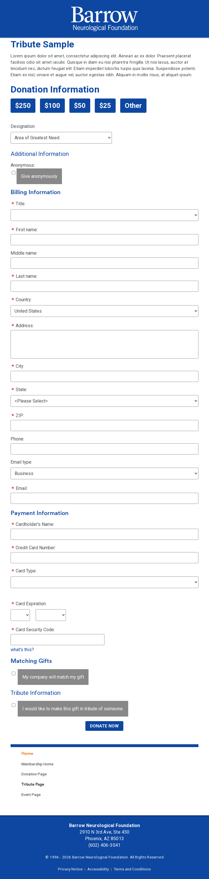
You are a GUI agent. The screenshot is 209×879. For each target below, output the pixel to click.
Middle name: (24, 253)
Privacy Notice (70, 869)
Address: (25, 325)
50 (82, 106)
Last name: (26, 276)
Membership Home (37, 764)
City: (20, 366)
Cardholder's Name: (35, 524)
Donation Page (34, 774)
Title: (20, 203)
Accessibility (98, 869)
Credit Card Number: (36, 547)
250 (25, 106)
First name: (27, 229)
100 (54, 106)
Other (133, 106)
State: (21, 389)
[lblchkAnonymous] (13, 172)
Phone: (17, 439)
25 (107, 106)
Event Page (31, 794)
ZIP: (20, 415)
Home (27, 753)
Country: (24, 299)
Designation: (23, 126)
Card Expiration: (31, 603)
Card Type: (26, 571)
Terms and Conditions (132, 869)
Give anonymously (39, 176)
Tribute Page (32, 784)
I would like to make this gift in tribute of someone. (73, 708)
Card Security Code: (35, 629)
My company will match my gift (53, 677)
